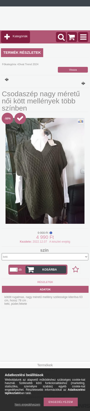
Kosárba (49, 269)
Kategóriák (20, 36)
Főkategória (9, 64)
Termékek (45, 365)
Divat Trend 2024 (28, 64)
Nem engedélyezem (27, 404)
